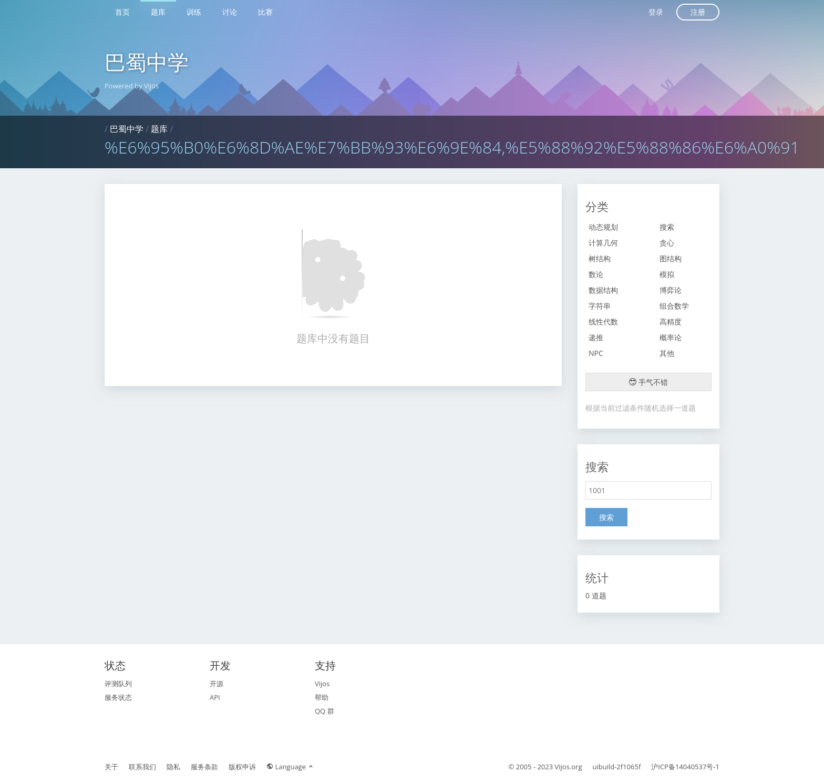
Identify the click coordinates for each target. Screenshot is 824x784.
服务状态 (118, 697)
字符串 (600, 306)
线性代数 (603, 322)
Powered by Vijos (132, 85)
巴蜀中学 (147, 61)
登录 (655, 12)
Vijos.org (568, 766)
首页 (122, 12)
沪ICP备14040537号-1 (685, 766)
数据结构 (603, 290)
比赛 (265, 12)
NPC (596, 353)
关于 (111, 766)
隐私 (173, 766)
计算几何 (603, 243)
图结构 (671, 258)
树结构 (600, 258)
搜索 (667, 227)
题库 (158, 12)
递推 (596, 337)
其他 (667, 353)
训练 (194, 12)
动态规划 (603, 227)
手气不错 (648, 382)
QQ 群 (324, 711)
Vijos (322, 683)
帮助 (321, 697)
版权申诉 (242, 766)
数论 (596, 274)
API (215, 697)
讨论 (229, 12)
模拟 (667, 274)
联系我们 (142, 766)
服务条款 (204, 766)
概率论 (671, 337)
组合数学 (674, 306)
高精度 (671, 322)
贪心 (667, 243)
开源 (216, 683)
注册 (698, 12)
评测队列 (118, 683)
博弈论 (671, 290)
